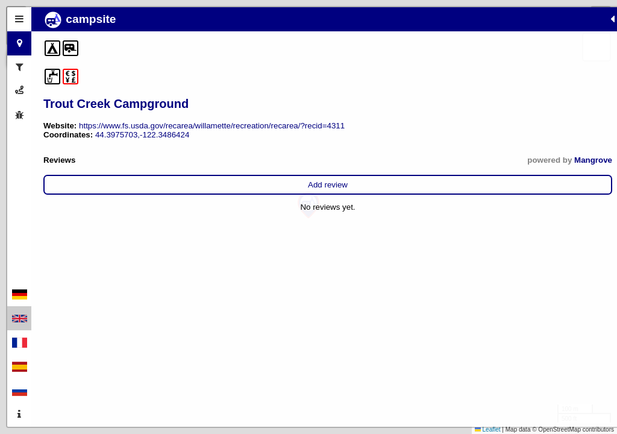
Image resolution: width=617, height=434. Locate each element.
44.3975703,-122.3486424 (142, 152)
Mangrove (211, 178)
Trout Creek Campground (116, 103)
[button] (308, 205)
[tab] (19, 19)
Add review (137, 202)
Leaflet (488, 429)
